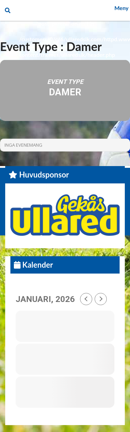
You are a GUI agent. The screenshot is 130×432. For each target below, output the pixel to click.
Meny (121, 8)
